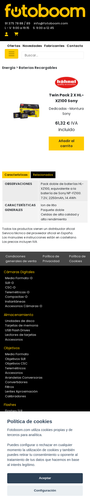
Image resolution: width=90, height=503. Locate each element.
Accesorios (14, 339)
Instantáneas (15, 301)
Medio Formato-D (19, 278)
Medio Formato (17, 354)
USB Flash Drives (17, 330)
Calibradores (15, 396)
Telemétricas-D (17, 292)
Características (16, 175)
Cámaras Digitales (19, 272)
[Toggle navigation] (11, 54)
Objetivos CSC (16, 363)
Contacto (75, 46)
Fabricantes (54, 46)
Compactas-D (16, 296)
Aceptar (45, 478)
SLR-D (9, 283)
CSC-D (10, 287)
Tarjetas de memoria (21, 325)
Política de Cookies (77, 258)
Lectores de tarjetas (20, 334)
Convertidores (16, 382)
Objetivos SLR (15, 359)
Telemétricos (15, 368)
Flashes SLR (14, 411)
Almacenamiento (18, 314)
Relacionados (43, 175)
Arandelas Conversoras (23, 377)
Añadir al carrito (66, 143)
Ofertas (13, 46)
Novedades (32, 46)
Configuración (45, 490)
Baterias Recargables (38, 67)
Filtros (9, 387)
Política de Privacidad (51, 258)
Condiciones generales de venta (21, 258)
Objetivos (12, 348)
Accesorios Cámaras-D (23, 306)
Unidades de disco (20, 321)
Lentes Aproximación (21, 391)
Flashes (10, 404)
